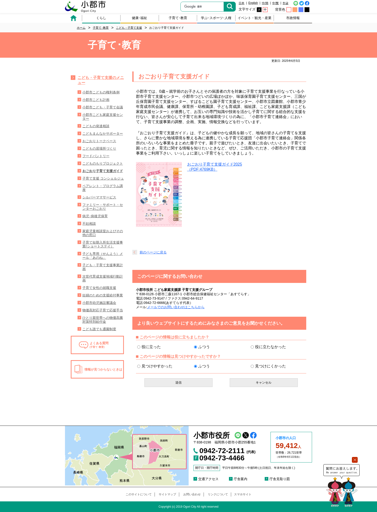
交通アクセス (208, 479)
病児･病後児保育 (95, 216)
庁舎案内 (240, 479)
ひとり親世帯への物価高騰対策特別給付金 (102, 319)
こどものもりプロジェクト (102, 163)
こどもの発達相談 (95, 126)
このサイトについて (139, 494)
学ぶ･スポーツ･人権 (216, 18)
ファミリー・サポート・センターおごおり (102, 206)
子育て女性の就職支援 (99, 288)
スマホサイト (242, 494)
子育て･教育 (178, 18)
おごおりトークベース (99, 141)
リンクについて (218, 494)
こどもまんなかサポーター (102, 133)
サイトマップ (167, 494)
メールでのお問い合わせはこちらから (176, 307)
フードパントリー (95, 156)
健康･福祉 (139, 18)
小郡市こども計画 (95, 100)
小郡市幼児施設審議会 (99, 303)
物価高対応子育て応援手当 (102, 310)
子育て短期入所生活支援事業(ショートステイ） (102, 244)
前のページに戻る (153, 252)
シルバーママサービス (99, 197)
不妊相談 (89, 223)
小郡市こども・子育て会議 (102, 107)
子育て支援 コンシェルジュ (103, 178)
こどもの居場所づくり (99, 148)
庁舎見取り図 (280, 479)
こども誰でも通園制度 (99, 329)
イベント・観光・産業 (254, 18)
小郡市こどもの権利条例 (101, 92)
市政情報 (293, 18)
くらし (101, 18)
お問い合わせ (192, 494)
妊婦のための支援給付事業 (102, 295)
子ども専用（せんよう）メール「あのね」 (102, 256)
